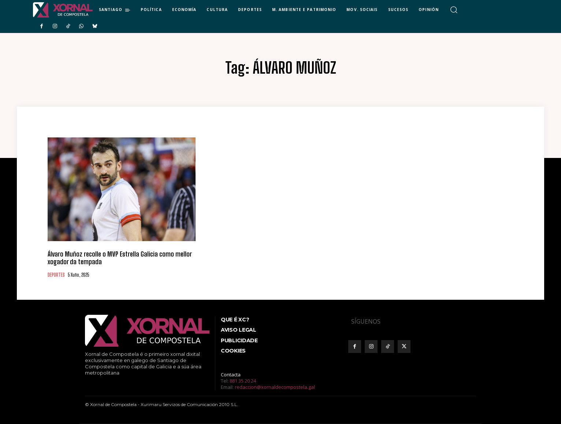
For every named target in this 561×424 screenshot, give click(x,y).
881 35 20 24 (243, 380)
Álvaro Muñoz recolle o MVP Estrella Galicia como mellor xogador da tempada (120, 258)
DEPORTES (56, 275)
